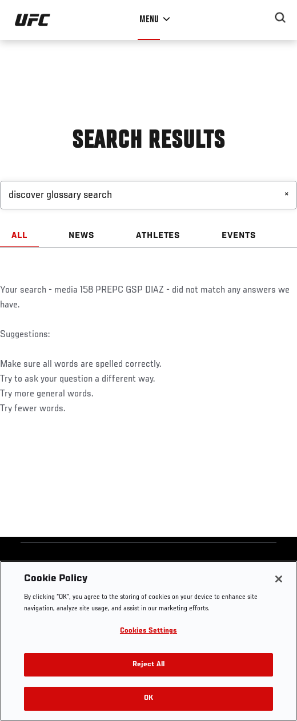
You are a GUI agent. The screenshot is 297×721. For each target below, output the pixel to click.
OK (148, 698)
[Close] (278, 579)
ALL (19, 235)
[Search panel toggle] (280, 17)
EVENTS (239, 235)
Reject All (148, 665)
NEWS (82, 235)
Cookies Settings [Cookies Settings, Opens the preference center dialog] (148, 631)
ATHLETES (158, 235)
